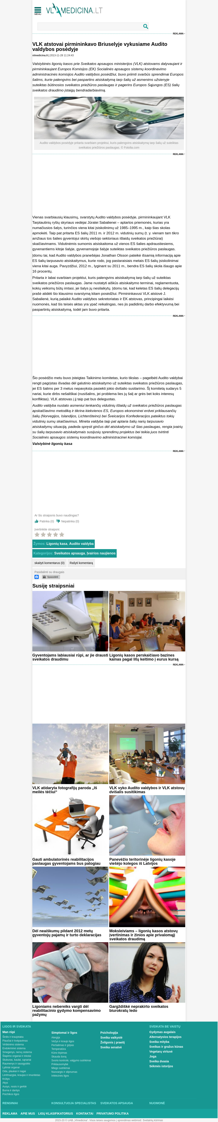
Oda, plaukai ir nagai (14, 1071)
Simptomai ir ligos (64, 1032)
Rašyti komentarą (81, 563)
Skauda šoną (59, 1056)
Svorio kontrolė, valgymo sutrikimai (71, 1060)
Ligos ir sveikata (17, 1026)
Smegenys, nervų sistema (17, 1052)
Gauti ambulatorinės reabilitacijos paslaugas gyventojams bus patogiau (66, 861)
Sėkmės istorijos (161, 1066)
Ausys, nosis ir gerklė (15, 1086)
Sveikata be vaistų (165, 1026)
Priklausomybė (60, 1064)
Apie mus (28, 1113)
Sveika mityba (159, 1041)
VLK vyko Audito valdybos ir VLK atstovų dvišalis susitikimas (146, 790)
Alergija (56, 1037)
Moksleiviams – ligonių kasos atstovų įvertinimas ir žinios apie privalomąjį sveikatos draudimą (143, 935)
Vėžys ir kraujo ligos (63, 1041)
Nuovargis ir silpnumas (64, 1071)
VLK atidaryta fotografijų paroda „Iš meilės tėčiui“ (64, 790)
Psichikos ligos (11, 1094)
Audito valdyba (81, 544)
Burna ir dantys (11, 1090)
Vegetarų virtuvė (161, 1051)
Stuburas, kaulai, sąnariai (17, 1059)
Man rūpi (9, 1032)
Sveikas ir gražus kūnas (166, 1046)
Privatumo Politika (112, 1113)
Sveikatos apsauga (69, 553)
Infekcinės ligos (60, 1075)
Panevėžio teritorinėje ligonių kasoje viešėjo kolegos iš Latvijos (142, 861)
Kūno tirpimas (59, 1052)
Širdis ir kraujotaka (13, 1036)
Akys (5, 1082)
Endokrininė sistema (14, 1048)
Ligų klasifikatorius (55, 1113)
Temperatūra (59, 1048)
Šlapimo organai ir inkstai (17, 1056)
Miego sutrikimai (61, 1068)
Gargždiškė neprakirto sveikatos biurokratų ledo (138, 1008)
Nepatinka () (70, 521)
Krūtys (6, 1078)
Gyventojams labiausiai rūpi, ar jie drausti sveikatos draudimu (70, 657)
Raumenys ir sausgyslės (16, 1063)
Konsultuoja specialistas (74, 1103)
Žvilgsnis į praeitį (112, 1042)
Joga (152, 1056)
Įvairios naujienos (101, 553)
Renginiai (10, 1103)
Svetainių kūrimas (153, 1120)
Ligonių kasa (56, 544)
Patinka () (47, 521)
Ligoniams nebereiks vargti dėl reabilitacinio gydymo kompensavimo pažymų (66, 1010)
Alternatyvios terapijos (165, 1037)
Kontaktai (84, 1113)
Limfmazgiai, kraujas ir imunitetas (21, 1075)
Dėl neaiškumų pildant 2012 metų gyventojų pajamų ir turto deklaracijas (66, 933)
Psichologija (109, 1032)
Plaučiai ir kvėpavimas (15, 1040)
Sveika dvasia (159, 1061)
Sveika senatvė (111, 1047)
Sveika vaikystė (111, 1037)
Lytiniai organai (11, 1067)
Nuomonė (157, 1103)
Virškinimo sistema (13, 1044)
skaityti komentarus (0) (49, 563)
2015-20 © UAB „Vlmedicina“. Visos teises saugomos (85, 1120)
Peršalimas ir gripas (63, 1045)
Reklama (178, 33)
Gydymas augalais (162, 1032)
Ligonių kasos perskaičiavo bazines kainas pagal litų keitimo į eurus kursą (143, 657)
